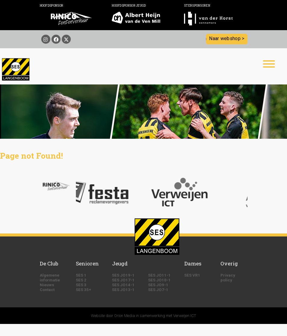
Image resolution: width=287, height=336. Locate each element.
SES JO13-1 (123, 289)
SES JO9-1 (158, 285)
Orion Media (124, 315)
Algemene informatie (50, 277)
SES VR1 (192, 275)
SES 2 (81, 280)
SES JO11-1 (159, 275)
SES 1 (81, 275)
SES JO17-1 (123, 280)
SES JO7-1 (158, 289)
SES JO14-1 (123, 285)
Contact (47, 289)
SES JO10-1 (159, 280)
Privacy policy (227, 277)
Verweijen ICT (184, 315)
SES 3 (81, 285)
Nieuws (47, 285)
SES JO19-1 (123, 275)
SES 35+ (83, 289)
